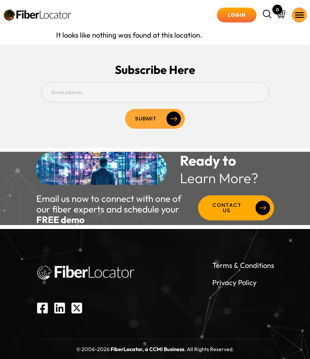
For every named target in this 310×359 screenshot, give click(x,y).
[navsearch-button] (268, 14)
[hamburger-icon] (299, 15)
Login (237, 15)
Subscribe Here (155, 70)
